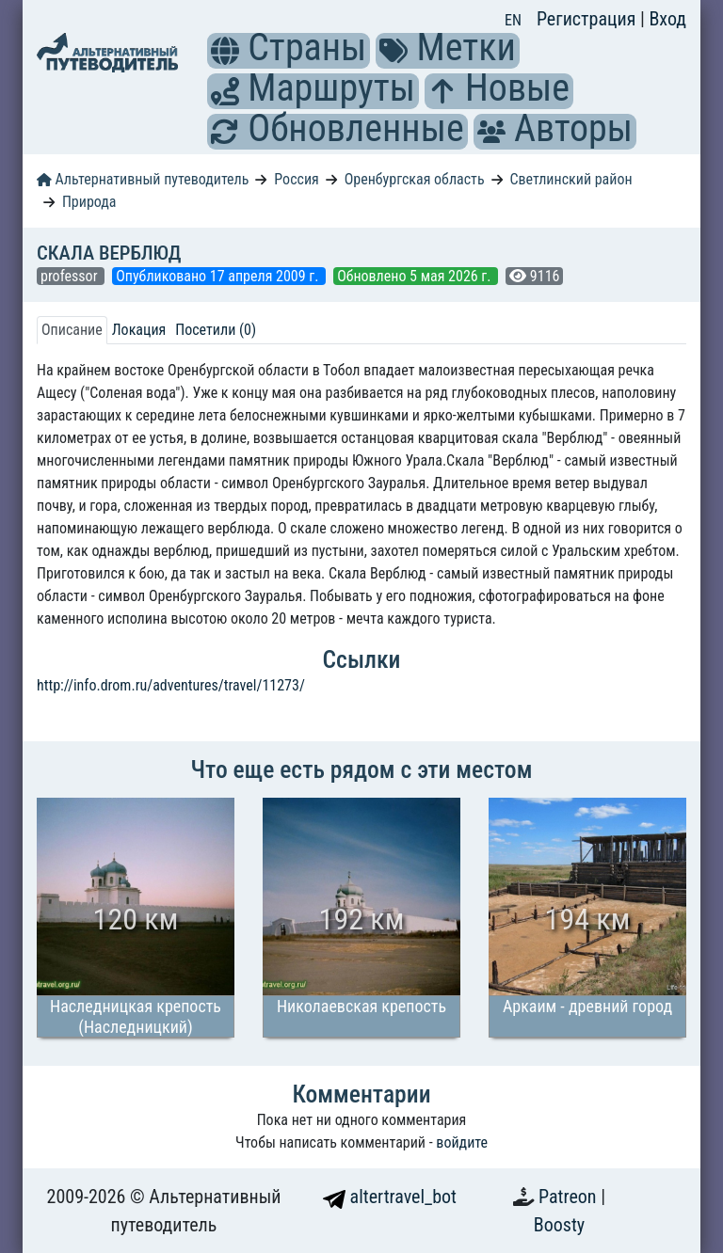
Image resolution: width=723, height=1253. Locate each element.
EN (513, 20)
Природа (89, 202)
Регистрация (588, 19)
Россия (296, 179)
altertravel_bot (390, 1196)
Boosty (559, 1224)
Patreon (569, 1196)
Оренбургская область (415, 179)
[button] (225, 51)
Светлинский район (570, 179)
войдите (462, 1142)
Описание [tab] (72, 330)
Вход (667, 19)
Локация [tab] (139, 330)
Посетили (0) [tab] (215, 330)
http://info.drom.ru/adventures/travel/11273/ (171, 685)
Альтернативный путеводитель (143, 179)
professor (70, 276)
